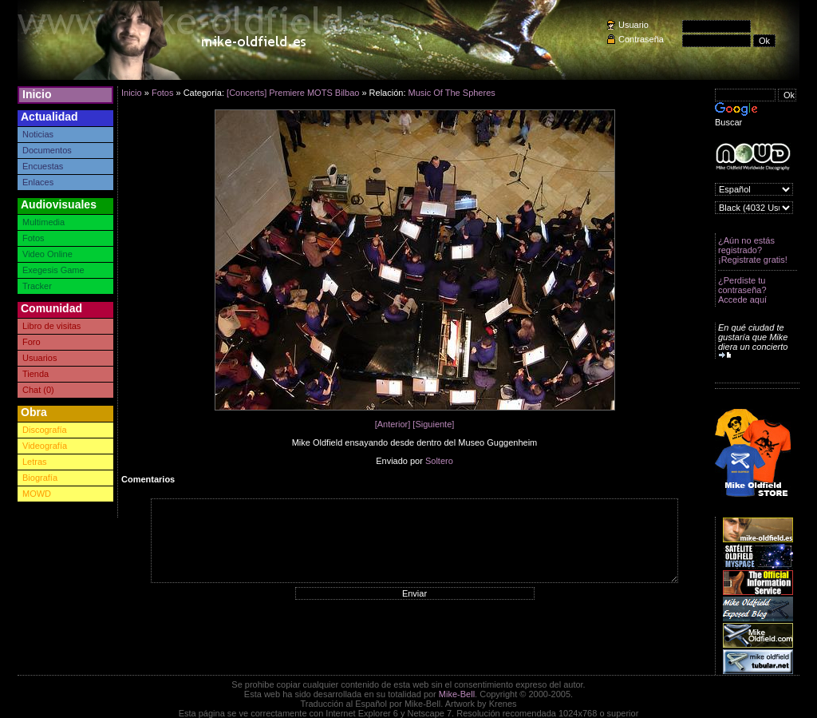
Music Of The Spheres (451, 92)
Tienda (35, 374)
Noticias (37, 134)
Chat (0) (38, 390)
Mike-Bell (457, 694)
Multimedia (43, 222)
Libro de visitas (51, 326)
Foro (31, 342)
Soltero (439, 461)
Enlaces (37, 182)
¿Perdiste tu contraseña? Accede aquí (742, 290)
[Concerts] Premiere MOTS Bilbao (293, 92)
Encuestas (42, 166)
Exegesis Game (53, 270)
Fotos (33, 238)
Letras (34, 461)
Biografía (39, 477)
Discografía (44, 429)
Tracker (37, 286)
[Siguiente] (433, 424)
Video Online (47, 254)
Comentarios (148, 479)
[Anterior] (393, 424)
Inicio (37, 94)
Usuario (633, 25)
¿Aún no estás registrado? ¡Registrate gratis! (752, 250)
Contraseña (641, 39)
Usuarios (39, 358)
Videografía (44, 445)
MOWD (36, 493)
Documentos (47, 150)
